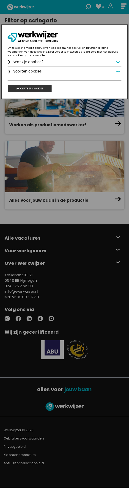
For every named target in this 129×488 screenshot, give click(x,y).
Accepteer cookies (29, 88)
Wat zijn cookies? (28, 61)
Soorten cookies (27, 71)
